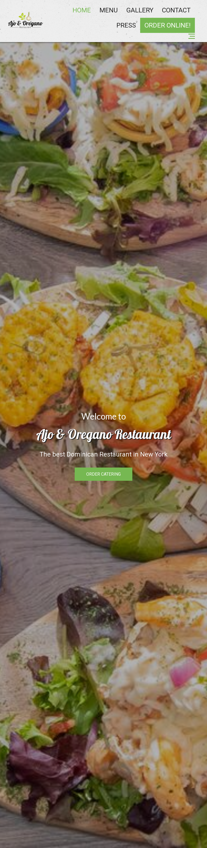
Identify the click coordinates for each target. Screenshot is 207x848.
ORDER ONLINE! (167, 25)
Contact (176, 10)
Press (126, 25)
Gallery (139, 10)
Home (82, 10)
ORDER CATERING (103, 474)
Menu (108, 10)
